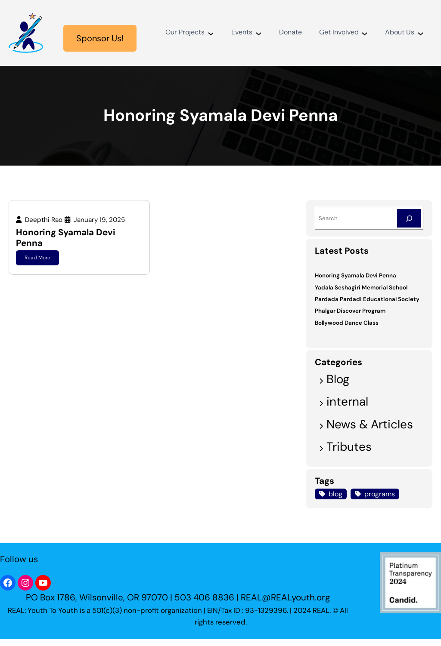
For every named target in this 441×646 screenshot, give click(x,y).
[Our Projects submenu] (210, 33)
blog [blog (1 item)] (335, 493)
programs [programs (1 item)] (379, 493)
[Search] (409, 218)
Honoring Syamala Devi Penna (65, 237)
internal (347, 401)
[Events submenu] (258, 33)
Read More (37, 257)
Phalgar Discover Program (350, 310)
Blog (337, 379)
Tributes (349, 447)
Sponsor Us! (100, 38)
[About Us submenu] (420, 33)
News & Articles (369, 424)
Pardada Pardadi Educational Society (367, 299)
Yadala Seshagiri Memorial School (361, 287)
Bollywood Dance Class (347, 322)
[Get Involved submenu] (364, 33)
